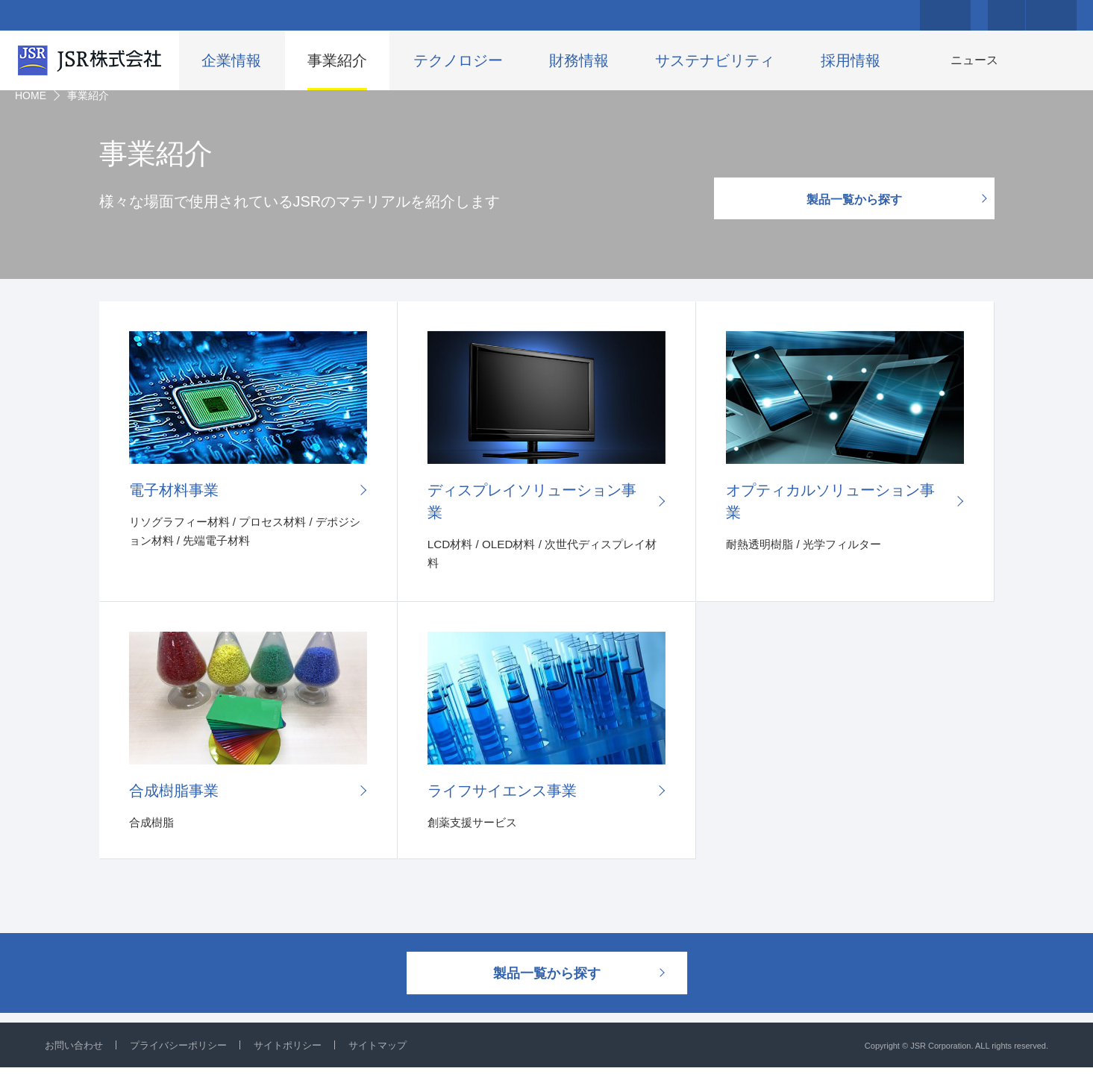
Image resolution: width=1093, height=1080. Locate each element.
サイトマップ (397, 1058)
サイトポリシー (302, 1058)
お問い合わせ (76, 1058)
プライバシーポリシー (186, 1058)
